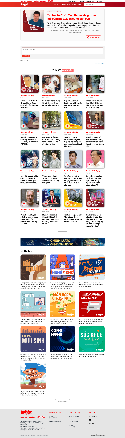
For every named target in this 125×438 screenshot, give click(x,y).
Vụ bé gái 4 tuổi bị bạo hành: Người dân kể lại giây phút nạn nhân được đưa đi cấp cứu (73, 180)
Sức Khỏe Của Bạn (48, 96)
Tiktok (93, 423)
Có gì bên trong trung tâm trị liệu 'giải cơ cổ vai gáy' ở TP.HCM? (51, 103)
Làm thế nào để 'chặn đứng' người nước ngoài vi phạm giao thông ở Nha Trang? (29, 179)
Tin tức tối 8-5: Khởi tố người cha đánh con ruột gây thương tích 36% (29, 104)
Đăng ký (100, 1)
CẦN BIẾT (80, 4)
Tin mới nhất (64, 30)
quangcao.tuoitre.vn (55, 421)
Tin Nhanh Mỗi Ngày (27, 96)
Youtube (94, 420)
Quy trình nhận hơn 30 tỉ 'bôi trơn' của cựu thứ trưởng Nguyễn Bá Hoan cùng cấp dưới (94, 180)
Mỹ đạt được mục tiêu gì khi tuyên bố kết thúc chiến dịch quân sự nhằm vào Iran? (50, 219)
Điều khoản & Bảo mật (97, 435)
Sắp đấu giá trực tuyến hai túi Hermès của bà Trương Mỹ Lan (73, 104)
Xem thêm (62, 233)
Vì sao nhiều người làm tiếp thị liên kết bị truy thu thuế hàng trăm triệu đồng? (95, 104)
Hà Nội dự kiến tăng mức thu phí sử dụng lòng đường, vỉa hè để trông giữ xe (51, 140)
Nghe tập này (93, 37)
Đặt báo (82, 1)
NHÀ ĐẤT (74, 4)
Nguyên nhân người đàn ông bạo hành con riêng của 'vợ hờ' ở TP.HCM (29, 140)
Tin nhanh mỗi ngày (77, 30)
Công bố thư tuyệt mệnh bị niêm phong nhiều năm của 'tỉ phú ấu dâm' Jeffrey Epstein (29, 219)
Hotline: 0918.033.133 (73, 1)
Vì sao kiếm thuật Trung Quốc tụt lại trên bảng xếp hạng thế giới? (50, 179)
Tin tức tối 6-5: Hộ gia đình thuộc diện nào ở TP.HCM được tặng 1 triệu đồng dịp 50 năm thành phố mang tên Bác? (94, 220)
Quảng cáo (88, 1)
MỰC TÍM (56, 4)
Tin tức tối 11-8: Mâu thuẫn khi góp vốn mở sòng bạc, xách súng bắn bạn (72, 16)
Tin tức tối (55, 30)
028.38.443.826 (73, 421)
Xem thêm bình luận (99, 63)
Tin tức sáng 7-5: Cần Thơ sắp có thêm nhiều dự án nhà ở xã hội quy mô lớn (73, 218)
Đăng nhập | (95, 1)
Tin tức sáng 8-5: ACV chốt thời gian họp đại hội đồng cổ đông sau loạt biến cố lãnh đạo (73, 141)
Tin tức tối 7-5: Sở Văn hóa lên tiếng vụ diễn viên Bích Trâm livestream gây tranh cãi (95, 141)
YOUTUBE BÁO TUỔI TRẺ (65, 4)
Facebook (94, 416)
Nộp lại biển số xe (75, 32)
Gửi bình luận (26, 56)
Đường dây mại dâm (92, 30)
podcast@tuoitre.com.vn (76, 427)
